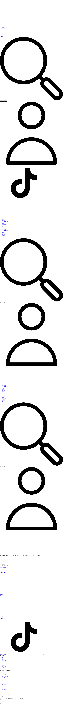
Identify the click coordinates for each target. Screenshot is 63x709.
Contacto (3, 662)
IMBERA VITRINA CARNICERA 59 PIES (5, 593)
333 (3, 614)
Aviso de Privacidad (4, 682)
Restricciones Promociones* (6, 681)
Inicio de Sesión (4, 684)
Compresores (6, 29)
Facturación (3, 677)
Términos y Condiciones (5, 674)
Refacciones (3, 223)
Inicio (2, 657)
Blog (2, 25)
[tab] (31, 568)
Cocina (3, 18)
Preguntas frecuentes (5, 676)
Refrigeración (4, 19)
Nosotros (3, 659)
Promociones (4, 224)
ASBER (4, 572)
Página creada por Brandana (6, 694)
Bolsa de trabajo (4, 660)
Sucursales (3, 661)
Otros (4, 30)
